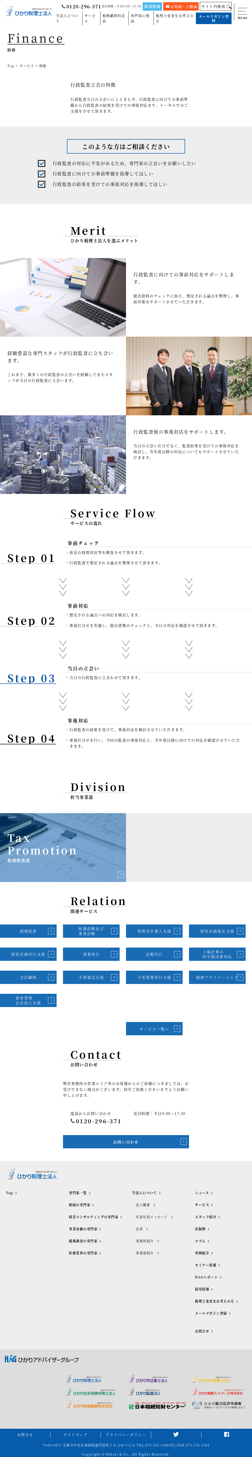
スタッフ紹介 (205, 1216)
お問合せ (202, 1331)
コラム (200, 1241)
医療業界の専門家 (83, 1253)
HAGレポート (206, 1277)
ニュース (202, 1192)
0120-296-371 (81, 6)
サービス (90, 18)
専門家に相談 (140, 18)
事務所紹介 (145, 1241)
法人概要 (143, 1204)
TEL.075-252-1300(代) (156, 1445)
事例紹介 (202, 1253)
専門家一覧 (78, 1192)
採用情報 (152, 6)
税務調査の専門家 (83, 1241)
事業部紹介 (145, 1253)
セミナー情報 (205, 1265)
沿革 (139, 1228)
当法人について (67, 18)
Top (11, 65)
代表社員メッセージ (152, 1216)
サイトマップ (75, 1434)
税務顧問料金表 (113, 18)
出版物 (200, 1228)
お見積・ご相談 (181, 6)
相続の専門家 (79, 1204)
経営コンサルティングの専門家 (93, 1216)
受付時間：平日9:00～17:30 (121, 6)
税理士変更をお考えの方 (175, 18)
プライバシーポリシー (126, 1434)
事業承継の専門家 (83, 1228)
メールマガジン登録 (214, 18)
